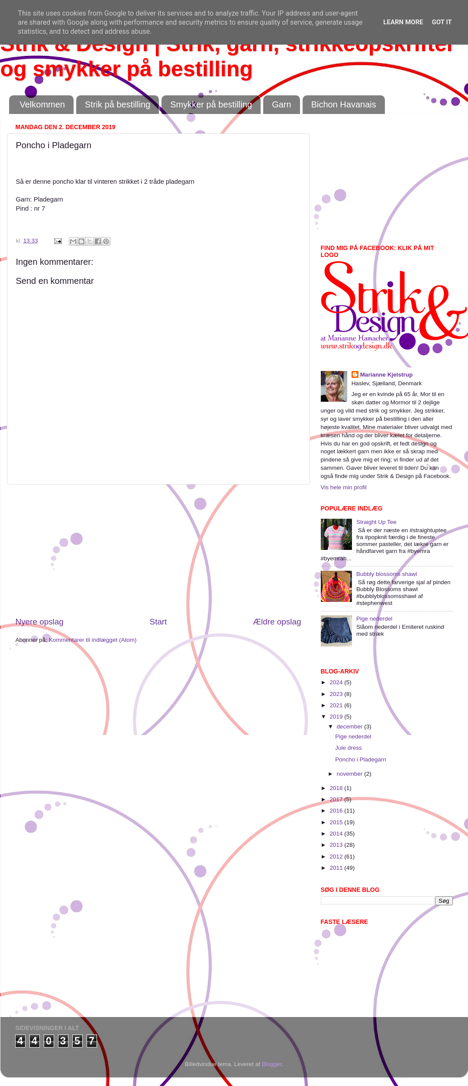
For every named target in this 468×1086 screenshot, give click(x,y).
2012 (336, 856)
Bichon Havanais (343, 104)
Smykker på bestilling (211, 104)
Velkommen (42, 104)
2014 (336, 833)
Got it (442, 22)
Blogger (272, 1064)
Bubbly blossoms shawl (386, 574)
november (351, 774)
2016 (336, 810)
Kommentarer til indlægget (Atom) (93, 640)
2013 (336, 845)
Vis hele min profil (344, 487)
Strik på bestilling (117, 104)
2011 (336, 868)
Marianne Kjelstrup (386, 374)
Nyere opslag (40, 621)
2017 (336, 799)
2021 (336, 705)
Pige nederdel (374, 618)
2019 (336, 716)
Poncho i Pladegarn (360, 759)
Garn (281, 104)
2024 (336, 682)
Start (158, 621)
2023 (336, 694)
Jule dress (348, 748)
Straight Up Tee (376, 522)
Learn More (403, 22)
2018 (336, 788)
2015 (336, 822)
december (351, 726)
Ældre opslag (277, 621)
